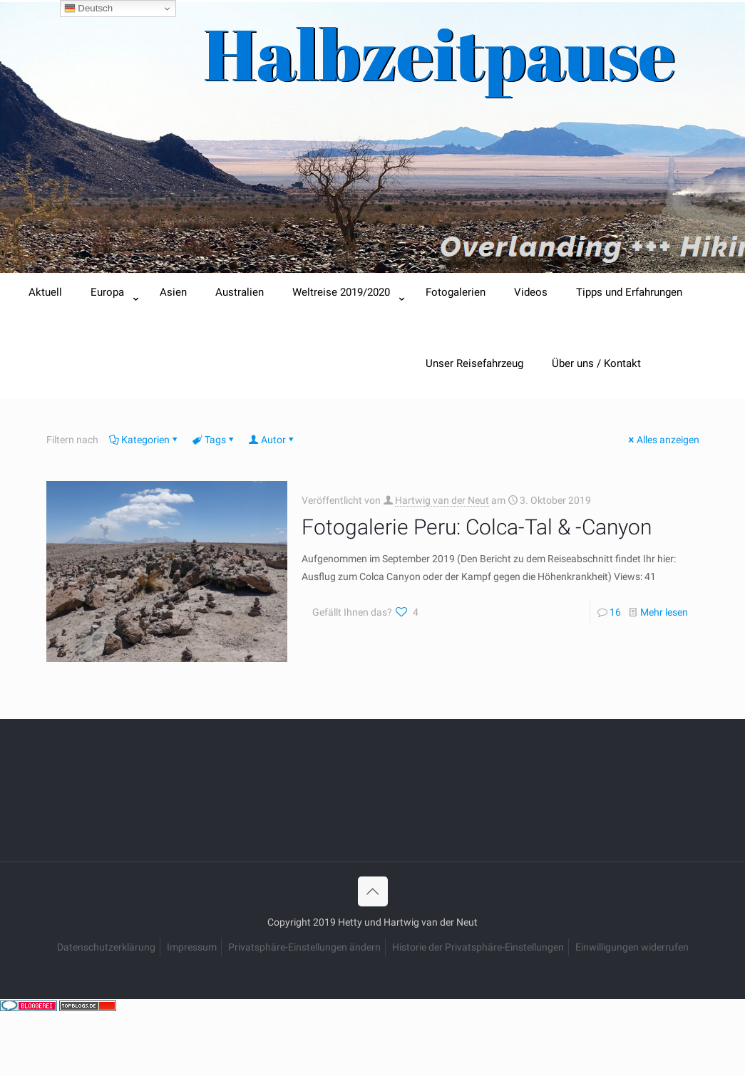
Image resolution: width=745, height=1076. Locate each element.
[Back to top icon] (373, 891)
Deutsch (88, 8)
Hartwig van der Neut (442, 500)
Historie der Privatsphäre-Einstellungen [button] (478, 947)
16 (615, 612)
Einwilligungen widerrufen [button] (632, 947)
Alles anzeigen (663, 439)
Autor (272, 439)
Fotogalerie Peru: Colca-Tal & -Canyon (477, 526)
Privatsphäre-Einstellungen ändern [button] (304, 947)
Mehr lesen (664, 612)
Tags (214, 439)
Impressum (192, 947)
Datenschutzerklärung (106, 947)
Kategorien (144, 439)
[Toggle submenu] (110, 335)
